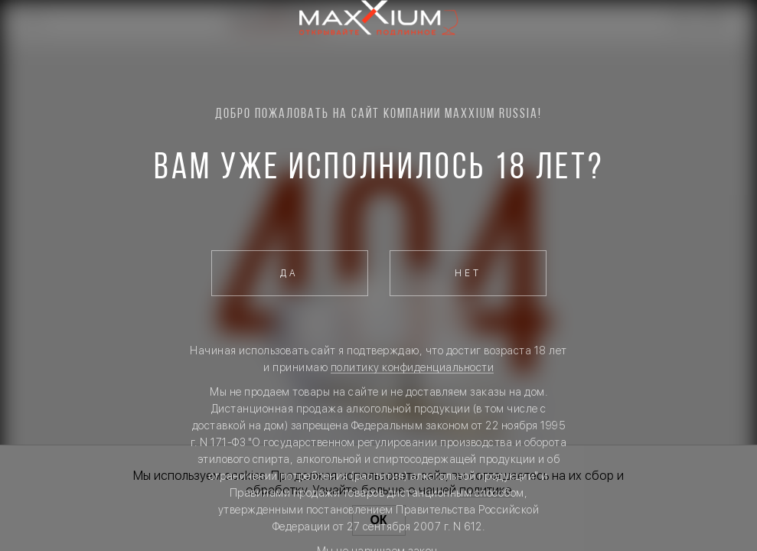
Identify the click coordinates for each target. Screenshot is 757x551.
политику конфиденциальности (412, 367)
